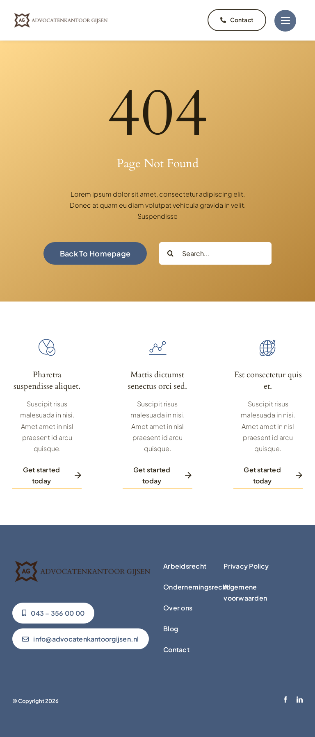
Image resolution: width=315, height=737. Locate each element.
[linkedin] (300, 698)
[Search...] (215, 251)
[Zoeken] (170, 251)
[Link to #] (285, 20)
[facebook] (285, 698)
